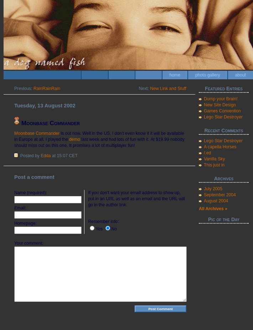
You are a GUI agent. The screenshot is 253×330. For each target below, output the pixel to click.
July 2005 (213, 188)
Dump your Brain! (221, 98)
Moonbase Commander (37, 133)
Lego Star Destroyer (223, 117)
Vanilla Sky (214, 158)
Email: (20, 208)
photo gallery (207, 75)
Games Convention (222, 110)
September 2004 (220, 194)
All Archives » (213, 208)
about (240, 75)
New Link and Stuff (168, 88)
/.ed (207, 152)
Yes (99, 229)
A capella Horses (220, 146)
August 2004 (216, 200)
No (114, 229)
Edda (46, 155)
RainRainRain (46, 88)
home (175, 75)
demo (74, 139)
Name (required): (30, 192)
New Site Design (220, 104)
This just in (214, 165)
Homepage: (25, 223)
